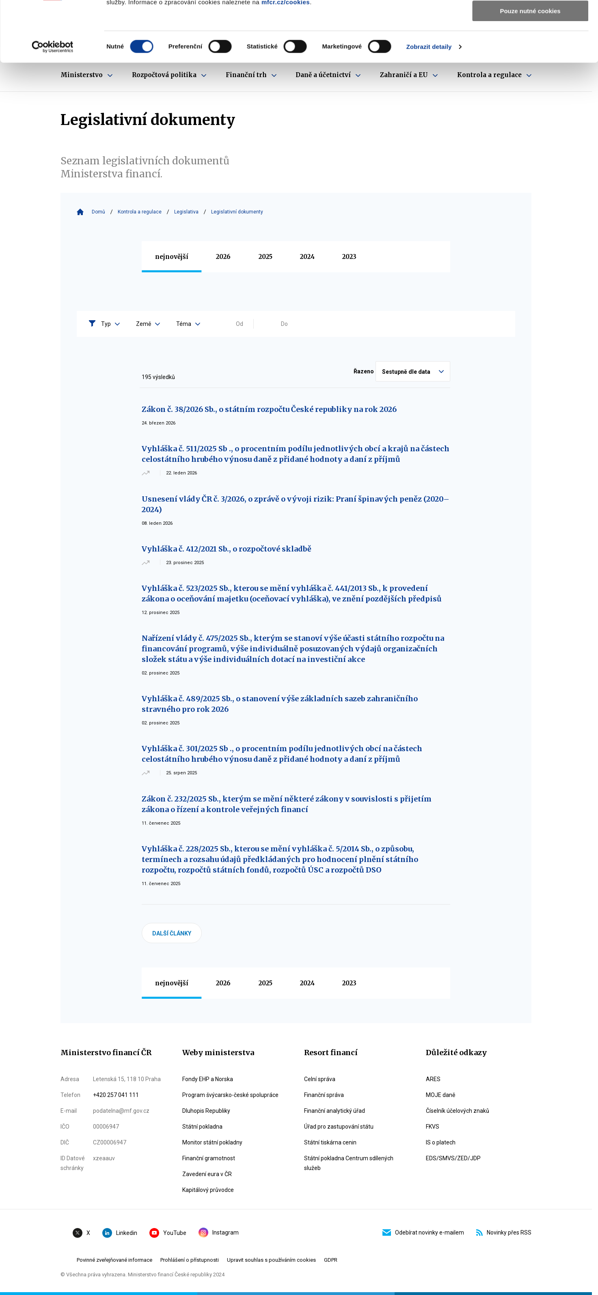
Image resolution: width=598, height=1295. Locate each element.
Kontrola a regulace (140, 212)
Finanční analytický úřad (334, 1111)
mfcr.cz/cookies (285, 58)
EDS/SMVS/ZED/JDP (453, 1158)
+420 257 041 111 (116, 1095)
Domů (98, 212)
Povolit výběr (530, 44)
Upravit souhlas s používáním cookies (271, 1260)
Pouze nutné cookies (530, 67)
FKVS (432, 1126)
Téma (188, 324)
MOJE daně (440, 1095)
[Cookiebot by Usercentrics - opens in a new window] (52, 103)
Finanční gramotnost (208, 1158)
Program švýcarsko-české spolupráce (230, 1095)
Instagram (219, 1232)
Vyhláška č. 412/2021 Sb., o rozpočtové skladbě (226, 549)
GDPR (330, 1260)
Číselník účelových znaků (457, 1111)
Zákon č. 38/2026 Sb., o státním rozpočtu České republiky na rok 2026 (269, 409)
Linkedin (119, 1233)
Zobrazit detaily (429, 103)
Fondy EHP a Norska (207, 1079)
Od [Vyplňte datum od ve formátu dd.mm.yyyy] (239, 324)
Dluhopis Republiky (206, 1111)
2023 (349, 257)
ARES (433, 1079)
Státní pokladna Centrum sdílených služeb (348, 1163)
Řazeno (364, 371)
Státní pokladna (202, 1126)
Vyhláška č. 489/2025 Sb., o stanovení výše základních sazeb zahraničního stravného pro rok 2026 (280, 704)
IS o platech (441, 1142)
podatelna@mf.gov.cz (121, 1111)
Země (148, 324)
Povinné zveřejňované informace (114, 1260)
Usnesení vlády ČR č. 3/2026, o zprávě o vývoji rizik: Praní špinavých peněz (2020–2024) (295, 504)
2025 (265, 257)
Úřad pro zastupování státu (338, 1126)
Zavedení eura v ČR (207, 1174)
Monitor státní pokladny (212, 1142)
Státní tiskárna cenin (330, 1142)
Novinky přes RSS (503, 1232)
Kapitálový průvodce (208, 1190)
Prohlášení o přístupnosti (189, 1260)
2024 (307, 257)
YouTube (167, 1233)
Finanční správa (324, 1095)
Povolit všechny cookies (530, 20)
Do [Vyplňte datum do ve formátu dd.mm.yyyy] (284, 324)
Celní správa (319, 1079)
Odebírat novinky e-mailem (423, 1232)
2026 (223, 257)
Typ (110, 324)
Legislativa (186, 212)
